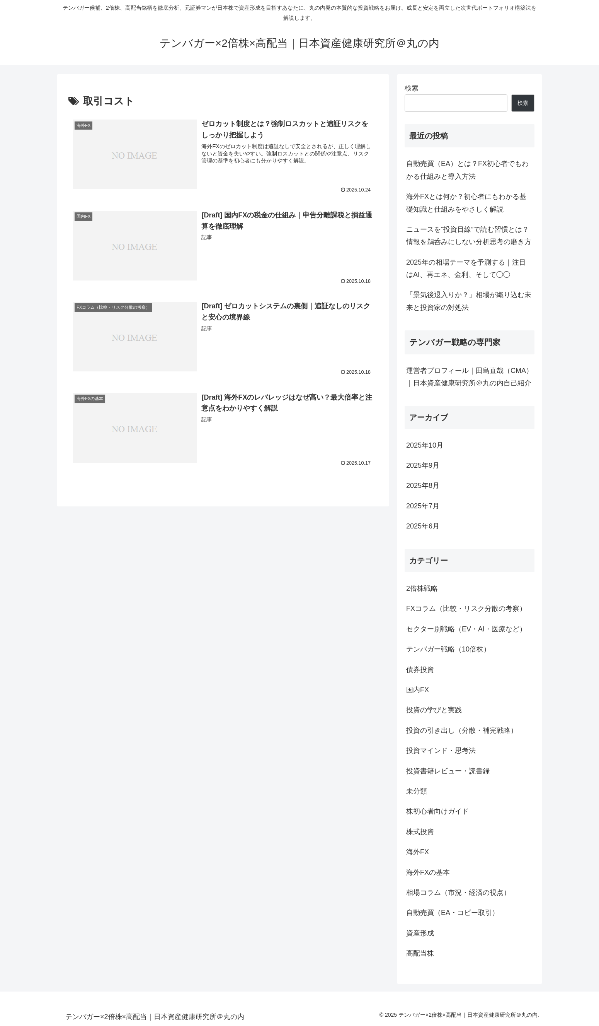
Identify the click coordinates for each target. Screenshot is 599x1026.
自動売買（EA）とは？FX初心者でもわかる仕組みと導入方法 (467, 170)
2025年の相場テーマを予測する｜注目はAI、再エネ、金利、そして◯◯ (466, 268)
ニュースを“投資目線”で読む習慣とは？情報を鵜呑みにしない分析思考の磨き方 (468, 236)
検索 (412, 88)
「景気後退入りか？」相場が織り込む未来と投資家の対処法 (468, 301)
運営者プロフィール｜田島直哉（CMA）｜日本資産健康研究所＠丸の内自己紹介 (469, 377)
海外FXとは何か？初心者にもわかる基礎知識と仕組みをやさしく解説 (466, 203)
